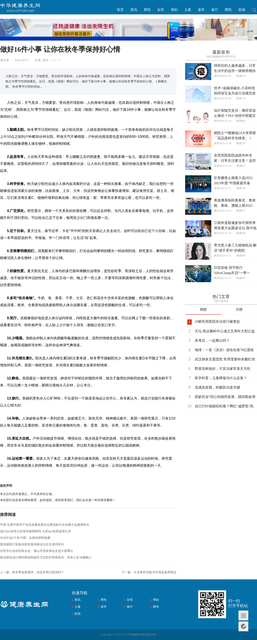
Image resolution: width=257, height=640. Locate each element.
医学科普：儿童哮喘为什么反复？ (221, 378)
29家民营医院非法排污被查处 (217, 321)
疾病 (241, 10)
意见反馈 (243, 626)
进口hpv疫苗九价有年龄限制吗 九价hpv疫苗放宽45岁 (35, 531)
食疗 (214, 10)
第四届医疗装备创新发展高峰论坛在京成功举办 (32, 544)
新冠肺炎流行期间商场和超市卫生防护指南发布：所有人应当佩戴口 (45, 557)
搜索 (254, 11)
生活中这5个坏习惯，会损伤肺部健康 (25, 537)
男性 (147, 10)
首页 (120, 10)
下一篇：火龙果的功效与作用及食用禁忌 (149, 572)
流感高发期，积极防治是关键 (217, 387)
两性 (228, 10)
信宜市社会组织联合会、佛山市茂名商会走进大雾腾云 (36, 551)
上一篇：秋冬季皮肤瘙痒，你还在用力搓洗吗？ (32, 572)
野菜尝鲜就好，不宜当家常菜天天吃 (222, 368)
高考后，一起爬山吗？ (212, 340)
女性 (160, 10)
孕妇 (174, 10)
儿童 (187, 10)
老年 (201, 10)
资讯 (133, 10)
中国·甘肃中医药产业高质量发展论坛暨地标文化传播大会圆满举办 (44, 524)
